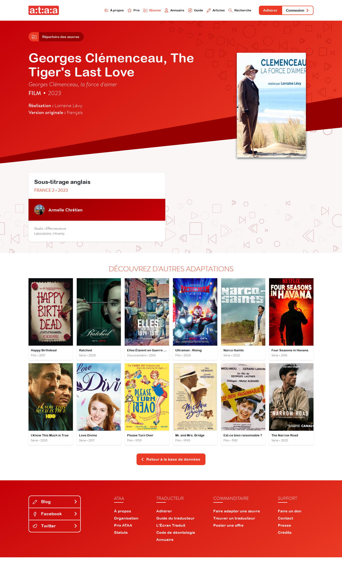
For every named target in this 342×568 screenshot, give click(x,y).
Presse (284, 536)
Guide (175, 11)
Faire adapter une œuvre (236, 522)
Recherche (224, 11)
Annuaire (152, 11)
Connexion (294, 11)
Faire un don (289, 522)
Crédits (285, 543)
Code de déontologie (175, 543)
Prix (107, 11)
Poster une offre (228, 536)
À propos (86, 11)
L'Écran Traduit (170, 536)
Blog (55, 512)
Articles (198, 11)
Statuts (121, 543)
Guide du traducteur (175, 529)
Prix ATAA (123, 536)
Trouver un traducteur (234, 529)
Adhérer (259, 11)
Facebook (55, 524)
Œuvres (128, 11)
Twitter (55, 536)
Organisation (126, 529)
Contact (285, 529)
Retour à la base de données (170, 469)
